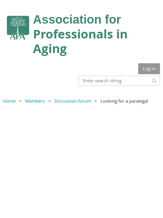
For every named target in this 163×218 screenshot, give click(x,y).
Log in (149, 68)
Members (35, 101)
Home (9, 101)
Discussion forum (72, 101)
